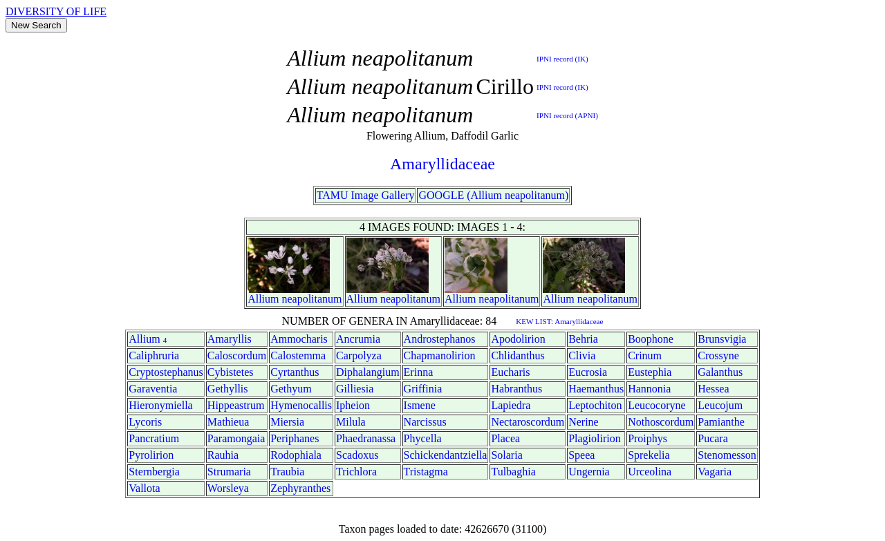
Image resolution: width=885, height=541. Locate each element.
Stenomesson (727, 455)
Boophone (650, 339)
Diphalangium (368, 372)
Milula (351, 422)
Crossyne (718, 355)
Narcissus (425, 422)
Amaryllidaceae (442, 164)
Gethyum (291, 389)
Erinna (419, 372)
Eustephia (649, 372)
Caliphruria (154, 355)
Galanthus (720, 372)
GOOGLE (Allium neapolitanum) (493, 195)
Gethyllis (227, 389)
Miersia (287, 422)
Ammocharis (299, 339)
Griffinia (423, 389)
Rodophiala (296, 455)
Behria (583, 339)
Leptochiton (595, 405)
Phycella (423, 438)
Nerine (583, 422)
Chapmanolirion (440, 355)
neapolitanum (311, 299)
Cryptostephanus (166, 372)
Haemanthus (596, 389)
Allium (263, 299)
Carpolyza (359, 355)
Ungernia (589, 471)
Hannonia (649, 389)
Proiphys (647, 438)
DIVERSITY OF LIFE (56, 11)
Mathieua (228, 422)
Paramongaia (236, 438)
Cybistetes (230, 372)
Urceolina (649, 471)
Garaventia (153, 389)
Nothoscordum (660, 422)
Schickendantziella (445, 455)
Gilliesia (354, 389)
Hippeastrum (236, 405)
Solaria (506, 455)
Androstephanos (440, 339)
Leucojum (720, 405)
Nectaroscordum (527, 422)
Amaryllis (229, 339)
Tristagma (426, 471)
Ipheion (353, 405)
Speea (581, 455)
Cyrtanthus (294, 372)
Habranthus (516, 389)
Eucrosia (587, 372)
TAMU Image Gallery (366, 195)
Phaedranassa (365, 438)
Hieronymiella (160, 405)
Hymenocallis (301, 405)
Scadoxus (357, 455)
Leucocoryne (657, 405)
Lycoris (145, 422)
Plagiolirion (594, 438)
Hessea (713, 389)
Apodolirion (518, 339)
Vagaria (715, 471)
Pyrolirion (151, 455)
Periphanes (294, 438)
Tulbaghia (513, 471)
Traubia (287, 471)
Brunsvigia (722, 339)
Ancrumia (358, 339)
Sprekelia (648, 455)
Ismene (420, 405)
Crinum (645, 355)
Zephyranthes (300, 488)
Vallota (144, 488)
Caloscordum (236, 355)
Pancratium (154, 438)
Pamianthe (721, 422)
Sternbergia (154, 471)
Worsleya (228, 488)
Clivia (581, 355)
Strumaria (229, 471)
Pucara (713, 438)
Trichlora (356, 471)
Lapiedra (510, 405)
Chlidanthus (517, 355)
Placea (505, 438)
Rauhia (223, 455)
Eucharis (510, 372)
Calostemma (298, 355)
